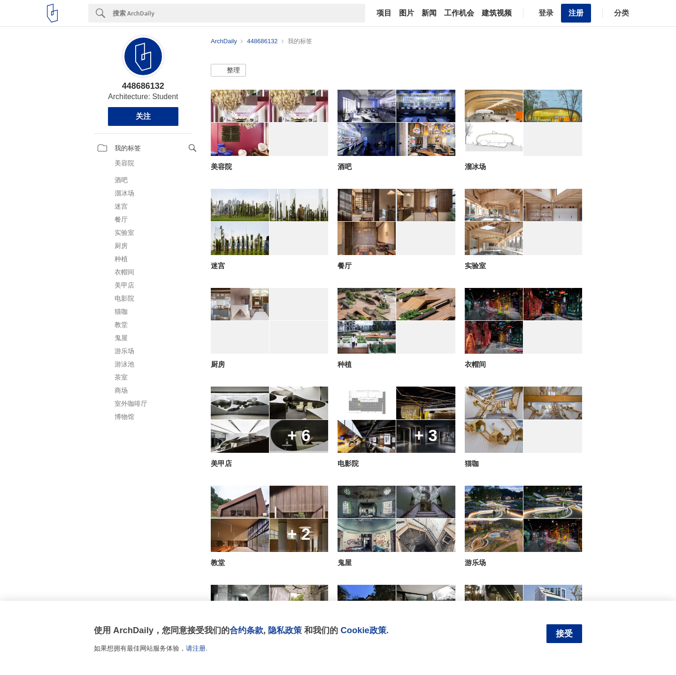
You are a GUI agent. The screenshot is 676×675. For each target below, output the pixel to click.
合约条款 (246, 630)
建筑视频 (497, 13)
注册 (576, 13)
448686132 (143, 86)
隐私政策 (285, 630)
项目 (384, 13)
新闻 (429, 13)
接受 (564, 633)
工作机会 (459, 13)
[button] (228, 70)
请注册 (196, 648)
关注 (143, 116)
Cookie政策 (363, 630)
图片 (406, 13)
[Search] (239, 13)
